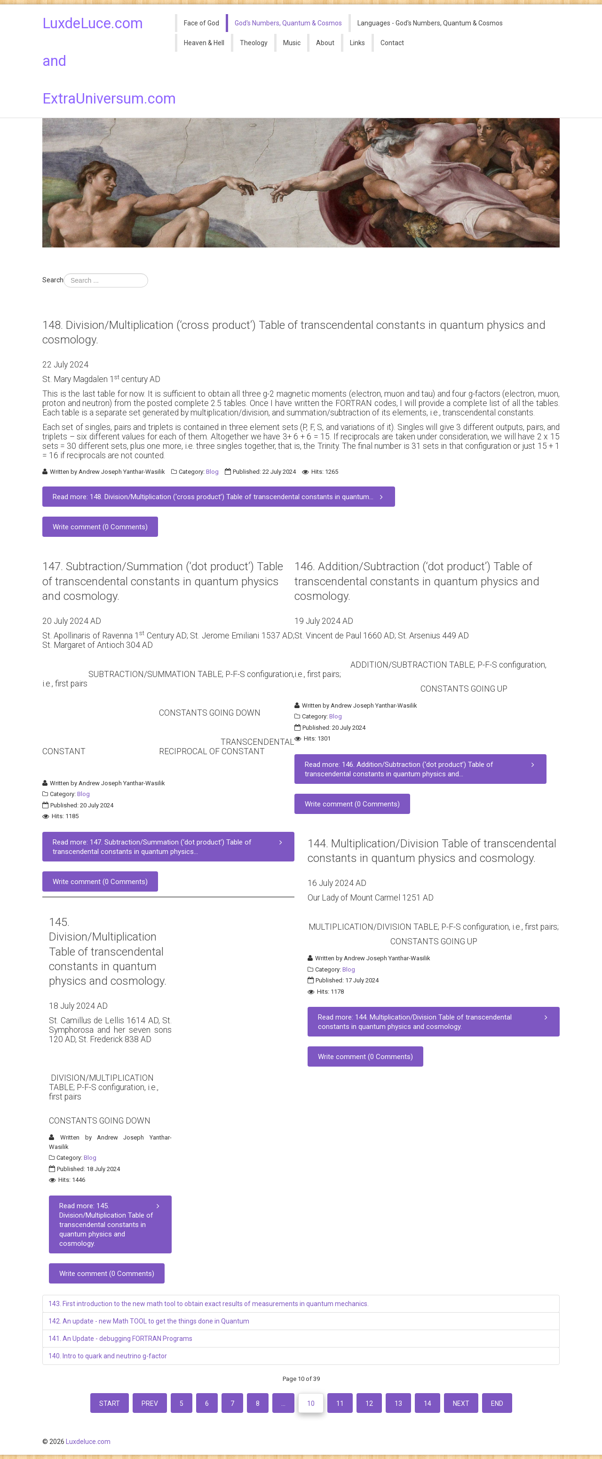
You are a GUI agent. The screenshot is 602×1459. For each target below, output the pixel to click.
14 (427, 1403)
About (325, 43)
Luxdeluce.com (88, 1441)
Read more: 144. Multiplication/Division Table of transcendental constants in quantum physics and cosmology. (434, 1022)
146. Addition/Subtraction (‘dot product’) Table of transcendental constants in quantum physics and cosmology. (416, 581)
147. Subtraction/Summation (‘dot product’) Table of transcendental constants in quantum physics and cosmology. (162, 581)
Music (292, 43)
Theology (254, 43)
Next (461, 1403)
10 (311, 1403)
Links (357, 43)
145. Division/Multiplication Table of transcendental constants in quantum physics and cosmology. (107, 952)
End (497, 1403)
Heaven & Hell (204, 43)
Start (109, 1403)
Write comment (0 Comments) (100, 527)
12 (369, 1403)
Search (52, 280)
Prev (150, 1403)
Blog (212, 471)
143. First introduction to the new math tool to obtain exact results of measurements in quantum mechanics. (208, 1304)
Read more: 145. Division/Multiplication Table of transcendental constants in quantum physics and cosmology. (111, 1224)
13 (398, 1403)
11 (340, 1403)
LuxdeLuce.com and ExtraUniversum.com (102, 61)
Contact (392, 43)
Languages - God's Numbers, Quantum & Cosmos (430, 23)
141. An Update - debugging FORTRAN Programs (120, 1338)
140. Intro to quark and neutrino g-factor (107, 1356)
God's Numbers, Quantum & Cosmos (288, 23)
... (283, 1403)
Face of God (201, 23)
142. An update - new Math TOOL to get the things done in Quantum (148, 1321)
